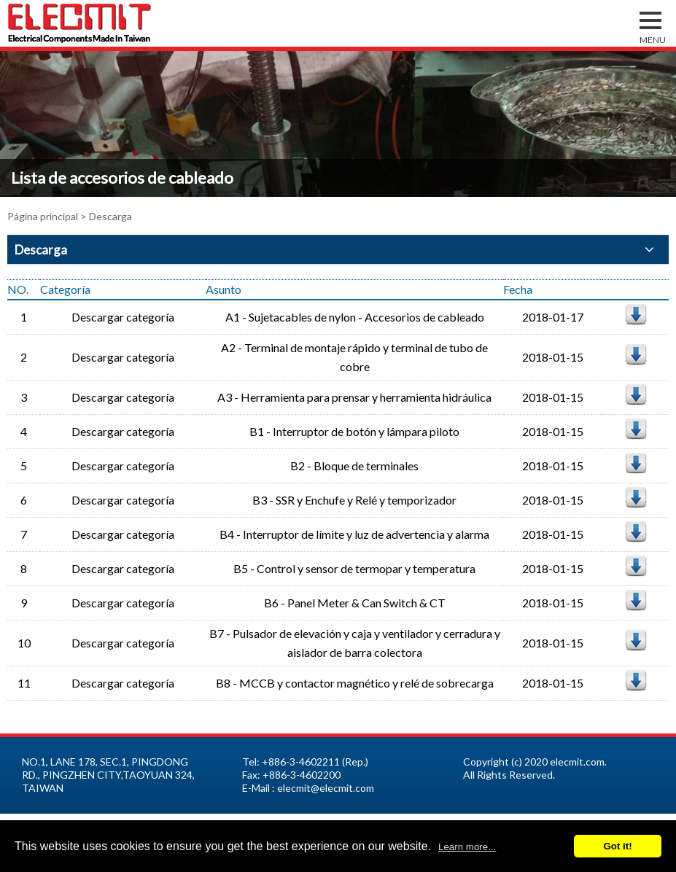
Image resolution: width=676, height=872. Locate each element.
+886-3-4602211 (301, 761)
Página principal (42, 216)
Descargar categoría (122, 317)
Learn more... (467, 846)
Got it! (617, 846)
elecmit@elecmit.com (325, 788)
